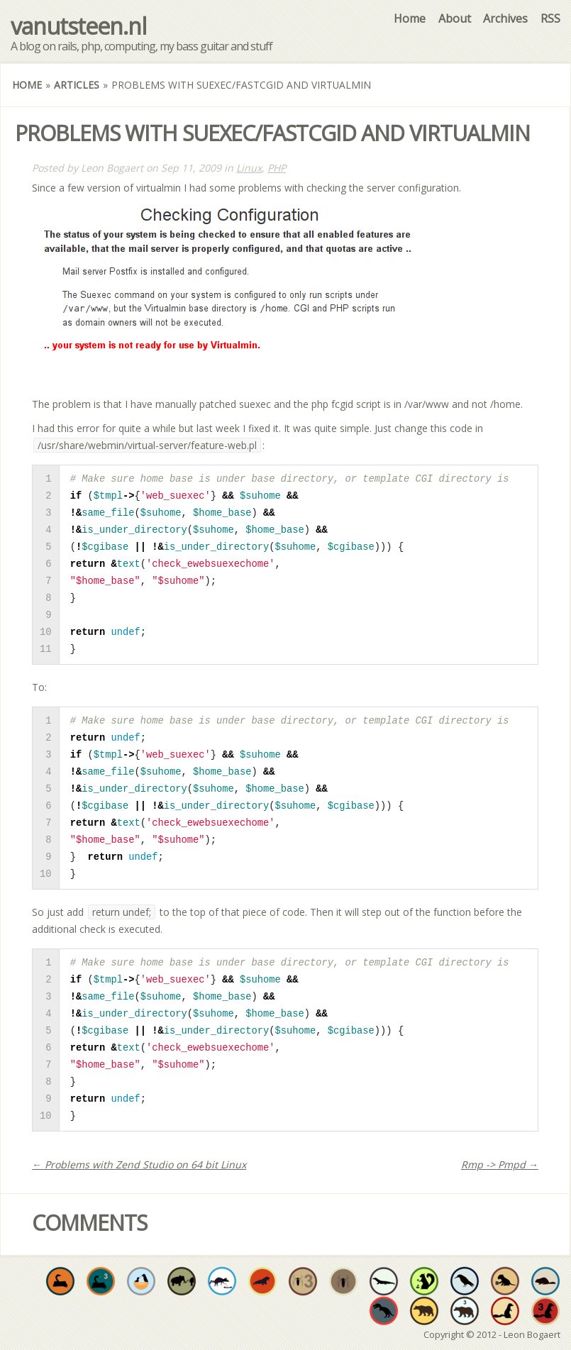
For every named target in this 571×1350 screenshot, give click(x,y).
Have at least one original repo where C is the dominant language (384, 1311)
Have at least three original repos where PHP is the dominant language (303, 1281)
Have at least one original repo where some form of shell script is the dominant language (464, 1281)
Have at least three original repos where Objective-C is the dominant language (464, 1311)
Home (410, 18)
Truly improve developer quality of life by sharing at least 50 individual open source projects (424, 1281)
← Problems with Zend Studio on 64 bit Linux (139, 1164)
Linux (249, 168)
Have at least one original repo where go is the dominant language (545, 1281)
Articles (76, 85)
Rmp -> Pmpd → (499, 1164)
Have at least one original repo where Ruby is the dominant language (505, 1311)
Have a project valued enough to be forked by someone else (181, 1281)
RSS (550, 18)
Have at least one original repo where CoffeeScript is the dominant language (505, 1281)
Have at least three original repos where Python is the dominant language (101, 1281)
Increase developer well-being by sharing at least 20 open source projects (222, 1281)
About (454, 18)
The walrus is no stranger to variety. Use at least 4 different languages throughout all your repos (262, 1281)
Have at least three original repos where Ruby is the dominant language (545, 1311)
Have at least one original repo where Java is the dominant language (384, 1281)
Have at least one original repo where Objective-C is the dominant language (424, 1311)
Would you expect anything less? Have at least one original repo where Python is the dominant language (60, 1281)
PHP (276, 168)
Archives (505, 18)
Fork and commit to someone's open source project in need (141, 1281)
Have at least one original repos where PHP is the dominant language (343, 1281)
